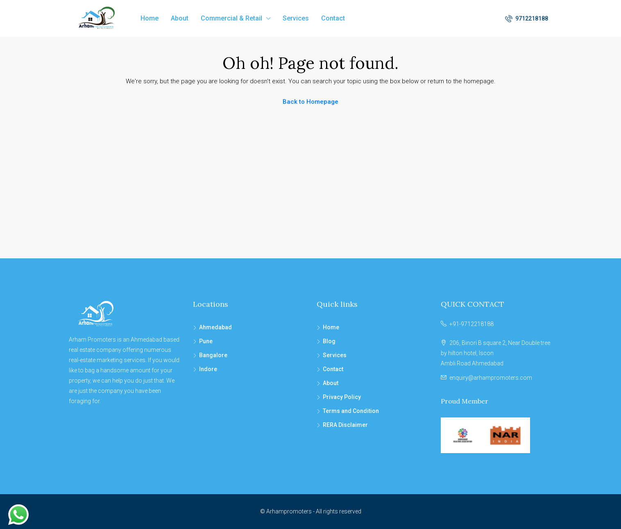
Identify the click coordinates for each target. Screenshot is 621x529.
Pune (206, 341)
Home (150, 18)
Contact (333, 18)
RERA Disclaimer (345, 425)
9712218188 (526, 18)
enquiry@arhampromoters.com (490, 377)
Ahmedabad (215, 327)
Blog (329, 341)
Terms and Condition (351, 411)
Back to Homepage (310, 101)
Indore (208, 369)
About (179, 18)
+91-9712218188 (471, 324)
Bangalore (213, 355)
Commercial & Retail (231, 18)
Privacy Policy (342, 397)
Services (296, 18)
